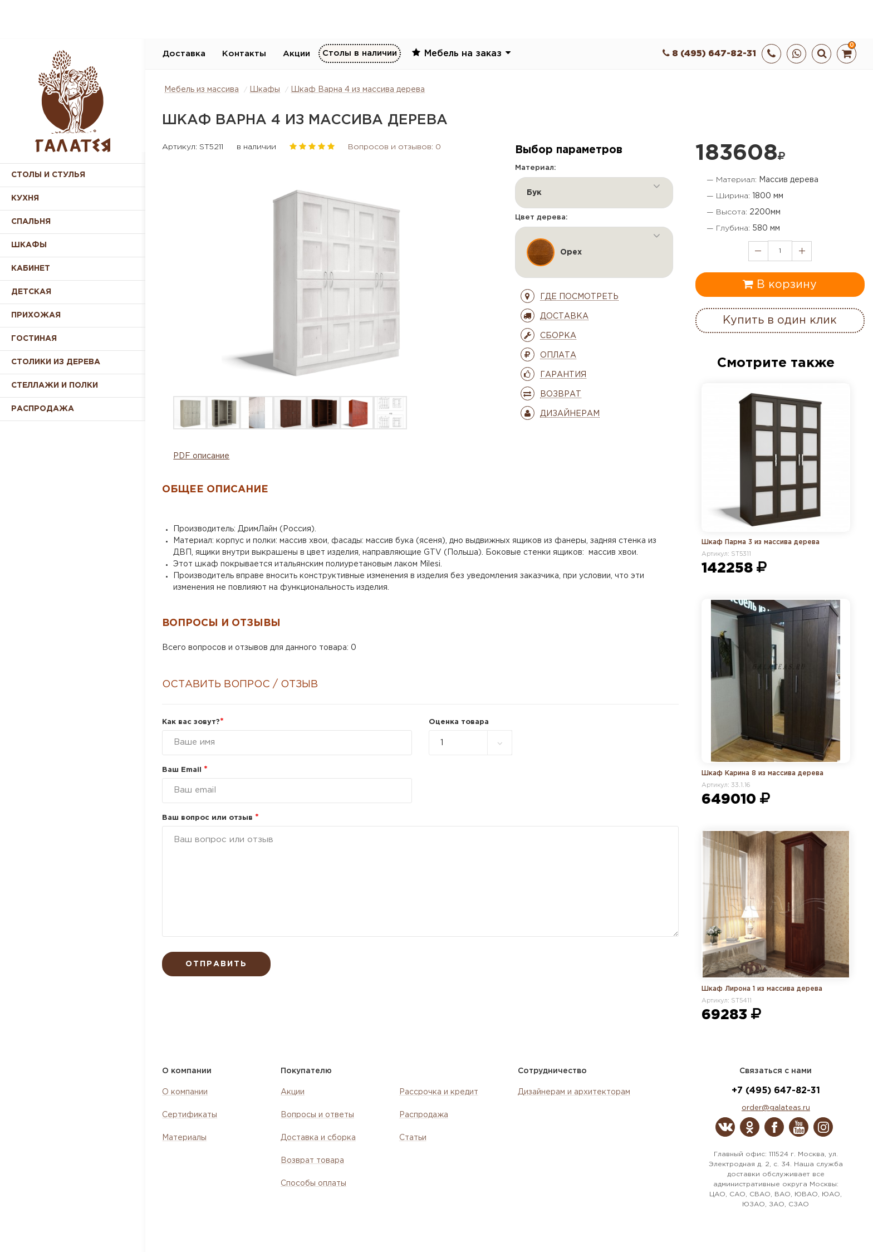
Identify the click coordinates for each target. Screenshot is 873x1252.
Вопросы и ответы (317, 1115)
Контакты (244, 53)
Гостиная (34, 338)
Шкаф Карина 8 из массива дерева (762, 773)
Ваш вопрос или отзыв (210, 818)
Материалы (184, 1137)
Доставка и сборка (318, 1137)
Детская (31, 291)
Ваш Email (185, 770)
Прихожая (36, 315)
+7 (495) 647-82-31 (776, 1091)
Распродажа (423, 1115)
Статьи (412, 1137)
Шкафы (29, 245)
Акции (296, 53)
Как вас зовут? (193, 722)
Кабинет (30, 268)
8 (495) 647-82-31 (709, 54)
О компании (185, 1092)
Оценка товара (459, 722)
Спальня (31, 221)
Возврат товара (312, 1160)
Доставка (184, 53)
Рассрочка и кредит (438, 1092)
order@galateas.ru (776, 1108)
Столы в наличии (359, 53)
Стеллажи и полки (54, 385)
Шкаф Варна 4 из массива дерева (358, 89)
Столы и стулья (48, 175)
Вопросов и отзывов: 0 (394, 147)
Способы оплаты (313, 1183)
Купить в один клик (780, 320)
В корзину (780, 284)
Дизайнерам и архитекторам (574, 1092)
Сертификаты (189, 1115)
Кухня (25, 198)
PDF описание (201, 456)
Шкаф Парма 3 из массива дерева (761, 542)
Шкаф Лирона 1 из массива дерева (762, 989)
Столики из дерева (55, 362)
